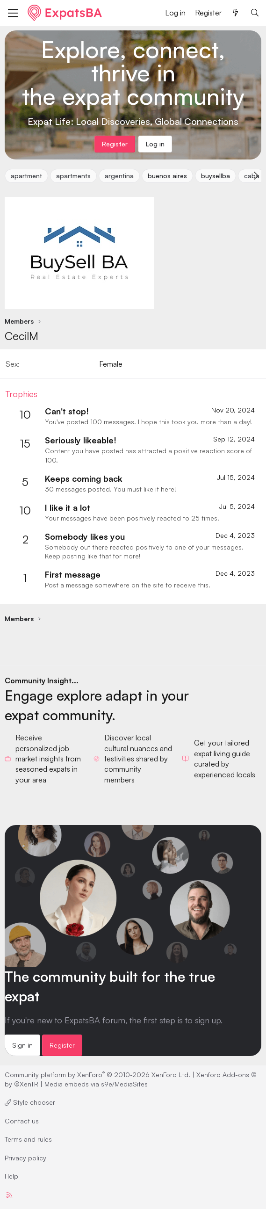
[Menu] (13, 13)
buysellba (215, 176)
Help (11, 1176)
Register (62, 1045)
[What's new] (235, 12)
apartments (73, 176)
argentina (119, 176)
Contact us (22, 1121)
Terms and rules (28, 1139)
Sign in (22, 1045)
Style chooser (30, 1102)
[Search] (254, 12)
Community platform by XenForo (97, 1075)
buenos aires (167, 176)
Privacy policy (25, 1158)
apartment (26, 176)
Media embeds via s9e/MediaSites (96, 1084)
